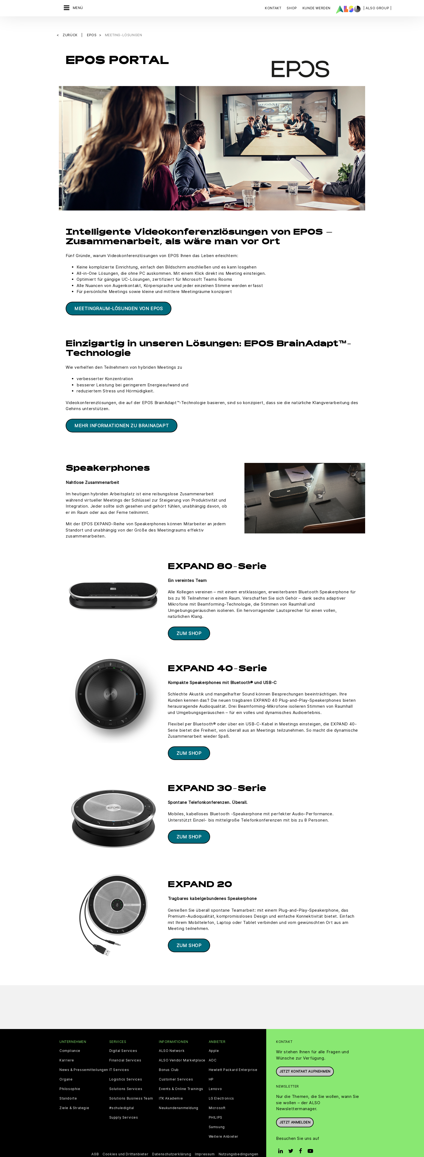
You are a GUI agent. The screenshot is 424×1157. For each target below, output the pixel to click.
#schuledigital (121, 1099)
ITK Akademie (171, 1089)
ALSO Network (171, 1042)
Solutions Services (126, 1080)
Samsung (217, 1118)
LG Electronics (221, 1089)
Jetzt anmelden (294, 1113)
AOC (213, 1051)
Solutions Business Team (131, 1089)
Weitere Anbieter (224, 1127)
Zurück (70, 26)
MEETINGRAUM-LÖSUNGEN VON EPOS (118, 299)
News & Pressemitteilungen (83, 1061)
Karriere (66, 1051)
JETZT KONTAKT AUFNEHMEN (305, 1062)
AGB (95, 1145)
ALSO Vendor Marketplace (182, 1051)
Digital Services (123, 1042)
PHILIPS (215, 1108)
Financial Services (125, 1051)
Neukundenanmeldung (178, 1099)
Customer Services (176, 1070)
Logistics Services (125, 1070)
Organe (66, 1070)
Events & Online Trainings (181, 1080)
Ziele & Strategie (74, 1099)
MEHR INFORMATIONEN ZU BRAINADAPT (121, 416)
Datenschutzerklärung (171, 1145)
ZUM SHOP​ (189, 624)
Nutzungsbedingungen (238, 1145)
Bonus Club (169, 1061)
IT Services (119, 1061)
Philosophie (69, 1080)
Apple (214, 1042)
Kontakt (273, 8)
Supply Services (123, 1108)
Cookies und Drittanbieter (125, 1145)
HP (211, 1070)
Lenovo (215, 1080)
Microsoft (217, 1099)
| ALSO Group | (377, 8)
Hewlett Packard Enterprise (233, 1061)
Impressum (204, 1145)
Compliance (69, 1042)
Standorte (68, 1089)
